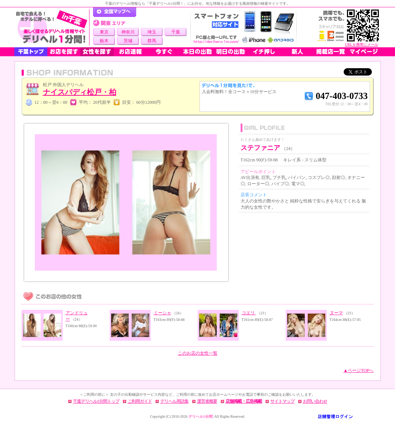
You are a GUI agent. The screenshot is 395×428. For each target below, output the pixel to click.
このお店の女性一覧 (197, 353)
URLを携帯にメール (361, 45)
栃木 (104, 40)
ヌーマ (336, 312)
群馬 (151, 40)
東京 (104, 31)
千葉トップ (30, 51)
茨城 (128, 40)
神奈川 (128, 31)
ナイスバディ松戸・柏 (79, 92)
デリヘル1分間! (201, 416)
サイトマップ (282, 401)
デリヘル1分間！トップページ (114, 12)
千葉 (175, 31)
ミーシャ (162, 312)
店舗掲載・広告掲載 (244, 401)
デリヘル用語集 (174, 401)
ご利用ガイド (140, 401)
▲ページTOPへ (358, 370)
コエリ (249, 312)
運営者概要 (207, 401)
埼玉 (151, 31)
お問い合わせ (315, 401)
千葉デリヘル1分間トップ (96, 401)
